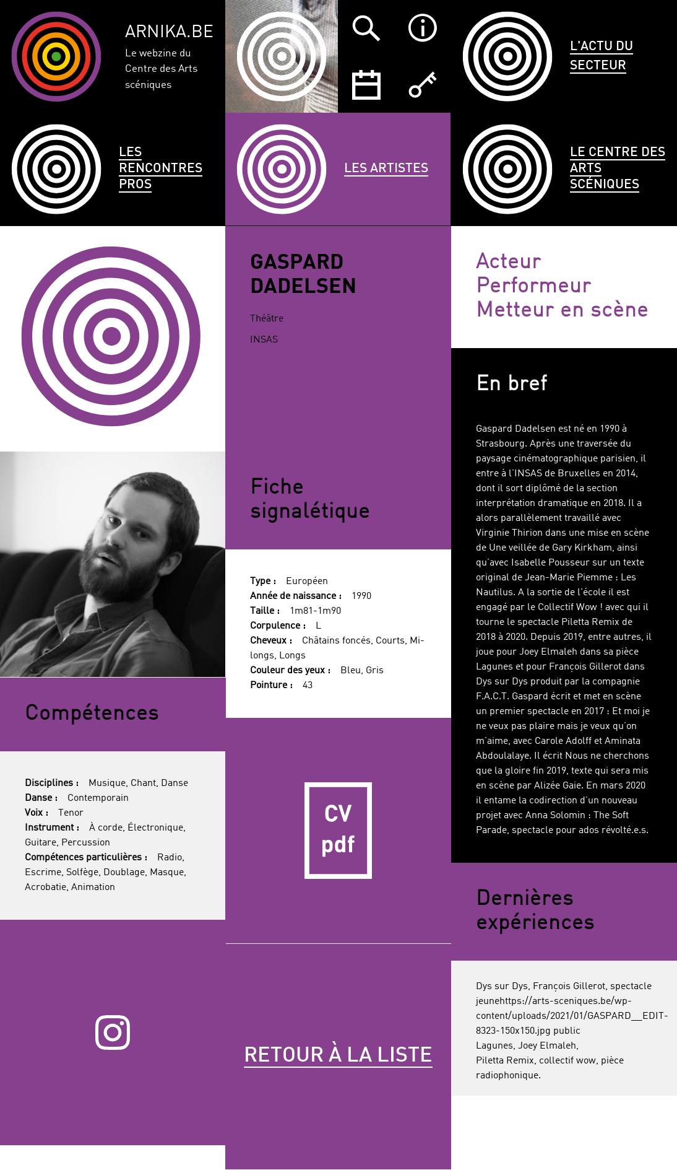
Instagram (112, 1033)
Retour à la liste (338, 1056)
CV (338, 831)
